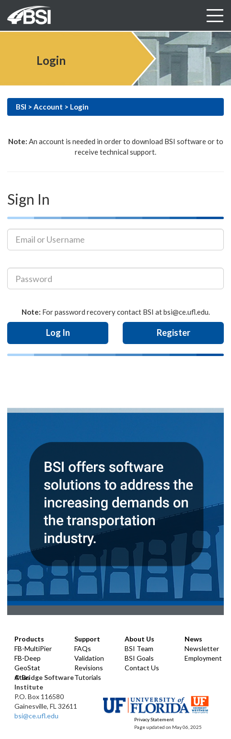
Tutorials (87, 677)
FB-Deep (27, 658)
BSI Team (139, 648)
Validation (89, 658)
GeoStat (27, 668)
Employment (203, 658)
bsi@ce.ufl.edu (36, 716)
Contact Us (142, 668)
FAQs (82, 648)
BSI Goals (139, 658)
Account (48, 106)
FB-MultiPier (33, 648)
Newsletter (202, 648)
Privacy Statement (154, 719)
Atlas (22, 677)
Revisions (88, 668)
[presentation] (73, 385)
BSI (21, 106)
